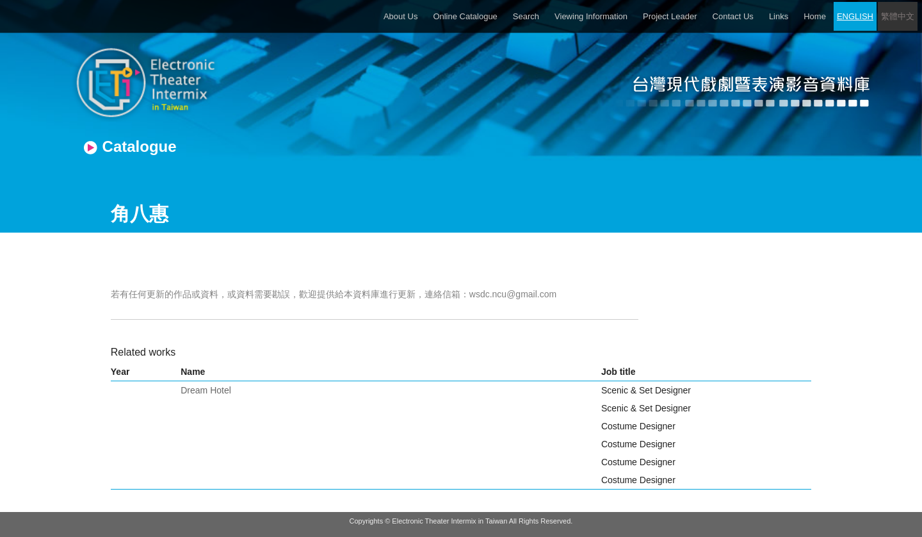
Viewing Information (590, 16)
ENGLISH (855, 16)
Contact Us (733, 16)
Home (815, 16)
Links (778, 16)
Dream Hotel (206, 390)
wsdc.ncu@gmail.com (512, 294)
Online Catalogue (465, 16)
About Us (400, 16)
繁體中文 (897, 16)
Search (526, 16)
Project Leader (670, 16)
